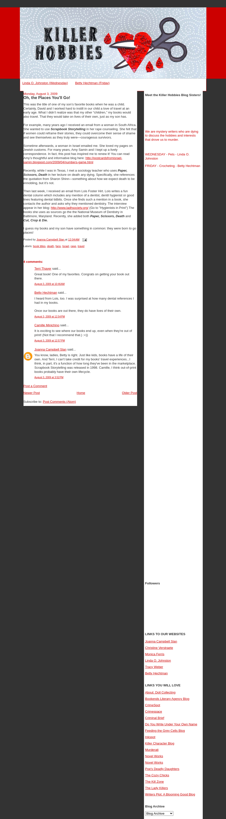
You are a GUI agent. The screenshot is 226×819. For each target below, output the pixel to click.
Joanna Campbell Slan (51, 349)
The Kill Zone (154, 781)
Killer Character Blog (159, 743)
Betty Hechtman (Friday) (92, 83)
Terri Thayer (43, 268)
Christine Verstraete (159, 648)
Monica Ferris (155, 654)
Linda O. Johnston (158, 660)
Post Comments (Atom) (59, 401)
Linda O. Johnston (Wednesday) (45, 83)
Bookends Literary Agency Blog (167, 699)
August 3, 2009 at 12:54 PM (50, 316)
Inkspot (150, 737)
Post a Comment (35, 386)
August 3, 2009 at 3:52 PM (49, 377)
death (50, 246)
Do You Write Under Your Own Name (171, 724)
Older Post (129, 393)
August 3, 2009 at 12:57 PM (50, 340)
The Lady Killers (156, 788)
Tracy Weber (154, 667)
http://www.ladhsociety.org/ (70, 208)
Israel (65, 246)
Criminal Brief (154, 718)
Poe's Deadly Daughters (162, 769)
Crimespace (153, 711)
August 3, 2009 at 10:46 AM (50, 284)
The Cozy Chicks (157, 775)
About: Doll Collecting (160, 692)
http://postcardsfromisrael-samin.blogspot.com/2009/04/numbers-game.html (73, 160)
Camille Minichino (47, 325)
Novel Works (154, 756)
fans (58, 246)
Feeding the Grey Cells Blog (165, 730)
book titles (39, 246)
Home (81, 393)
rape (73, 246)
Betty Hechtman (46, 292)
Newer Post (32, 393)
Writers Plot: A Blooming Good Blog (170, 794)
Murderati (152, 750)
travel (81, 246)
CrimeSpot (152, 705)
